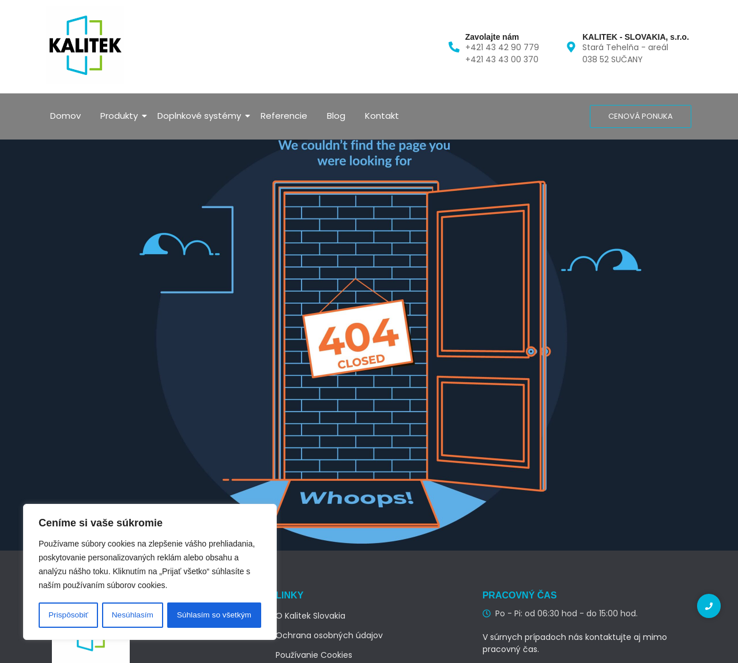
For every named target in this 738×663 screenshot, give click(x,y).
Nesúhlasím (132, 615)
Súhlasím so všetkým (214, 615)
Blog (336, 116)
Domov (65, 116)
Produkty (121, 116)
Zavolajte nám (492, 37)
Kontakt (382, 116)
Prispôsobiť (68, 615)
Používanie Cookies (314, 655)
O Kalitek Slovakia (310, 615)
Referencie (284, 116)
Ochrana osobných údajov (329, 635)
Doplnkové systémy (201, 116)
